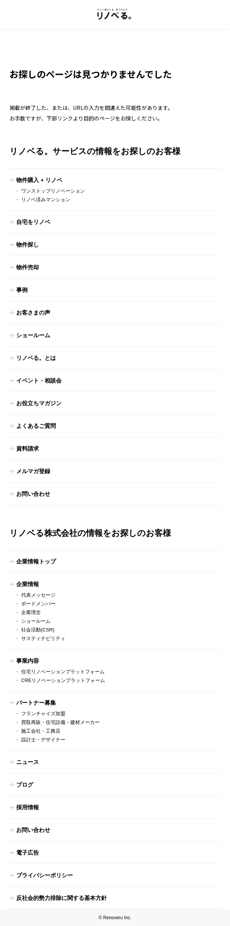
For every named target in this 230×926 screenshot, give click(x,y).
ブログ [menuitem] (24, 784)
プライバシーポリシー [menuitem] (44, 875)
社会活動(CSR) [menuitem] (37, 629)
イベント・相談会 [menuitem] (39, 380)
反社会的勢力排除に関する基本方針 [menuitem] (61, 898)
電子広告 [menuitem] (27, 852)
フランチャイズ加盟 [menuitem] (43, 713)
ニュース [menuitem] (27, 762)
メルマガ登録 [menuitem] (33, 471)
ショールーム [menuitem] (33, 335)
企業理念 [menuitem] (31, 612)
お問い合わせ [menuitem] (33, 494)
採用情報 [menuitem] (27, 807)
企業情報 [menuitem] (27, 584)
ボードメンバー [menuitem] (38, 603)
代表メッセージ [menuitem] (38, 595)
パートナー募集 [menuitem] (36, 702)
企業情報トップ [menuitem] (36, 561)
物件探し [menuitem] (27, 244)
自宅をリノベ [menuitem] (33, 222)
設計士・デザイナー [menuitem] (43, 739)
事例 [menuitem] (22, 290)
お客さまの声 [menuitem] (33, 312)
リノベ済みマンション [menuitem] (45, 199)
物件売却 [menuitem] (27, 267)
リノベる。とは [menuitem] (36, 358)
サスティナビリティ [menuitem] (43, 638)
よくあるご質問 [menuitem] (36, 426)
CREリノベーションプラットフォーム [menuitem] (63, 680)
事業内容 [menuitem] (27, 660)
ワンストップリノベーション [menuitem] (53, 190)
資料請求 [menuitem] (27, 448)
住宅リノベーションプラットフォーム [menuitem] (63, 671)
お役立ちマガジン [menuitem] (39, 403)
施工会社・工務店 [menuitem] (40, 730)
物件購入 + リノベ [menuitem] (39, 180)
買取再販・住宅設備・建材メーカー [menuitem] (60, 722)
